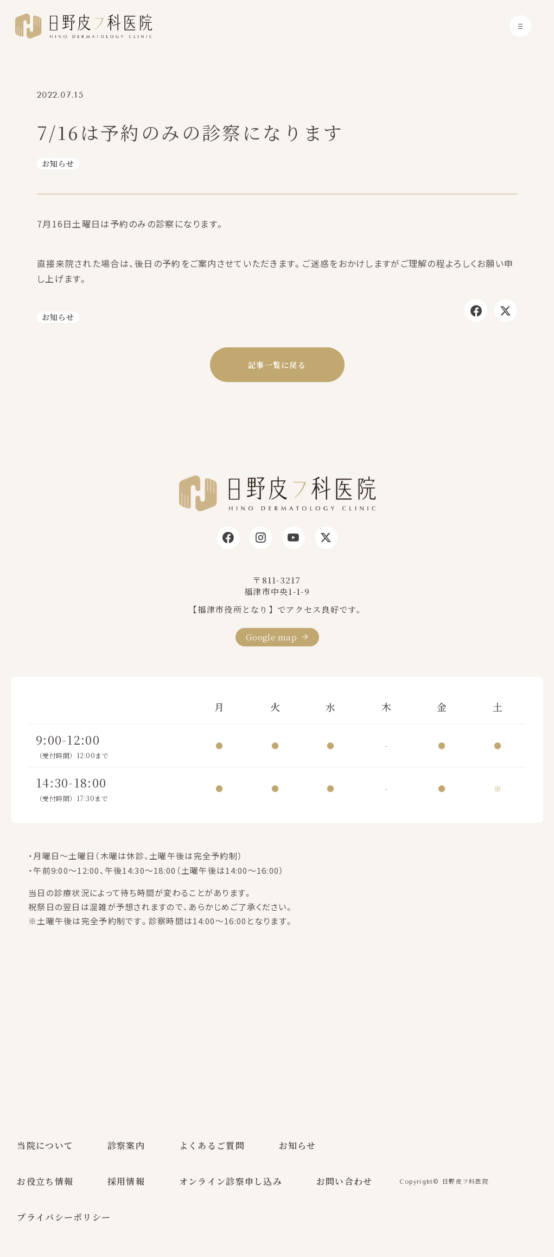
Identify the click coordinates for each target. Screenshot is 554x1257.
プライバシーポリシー (64, 1217)
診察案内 (126, 1145)
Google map (271, 637)
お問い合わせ (344, 1181)
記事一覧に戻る (277, 364)
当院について (45, 1145)
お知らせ (58, 163)
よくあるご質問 (212, 1145)
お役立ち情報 (45, 1181)
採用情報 (126, 1181)
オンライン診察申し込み (230, 1181)
